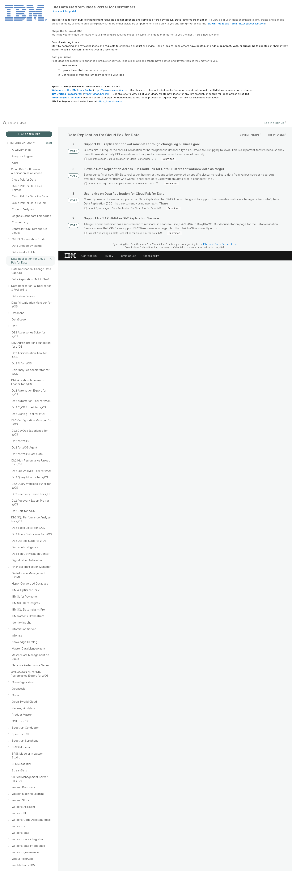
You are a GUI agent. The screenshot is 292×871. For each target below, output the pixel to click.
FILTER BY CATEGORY (20, 142)
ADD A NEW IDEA (29, 134)
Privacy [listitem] (108, 255)
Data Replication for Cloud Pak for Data (128, 158)
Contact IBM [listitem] (89, 255)
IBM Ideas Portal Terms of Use (220, 244)
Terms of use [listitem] (128, 255)
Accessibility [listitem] (151, 255)
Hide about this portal (64, 11)
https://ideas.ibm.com (252, 23)
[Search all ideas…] (33, 123)
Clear (49, 142)
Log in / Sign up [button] (275, 122)
